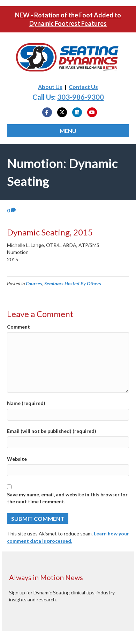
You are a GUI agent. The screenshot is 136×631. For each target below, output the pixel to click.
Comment (18, 327)
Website (17, 459)
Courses (34, 283)
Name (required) (26, 403)
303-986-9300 (80, 97)
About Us (50, 86)
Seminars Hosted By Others (72, 283)
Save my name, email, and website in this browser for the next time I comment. (67, 497)
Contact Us (83, 86)
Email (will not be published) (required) (51, 431)
